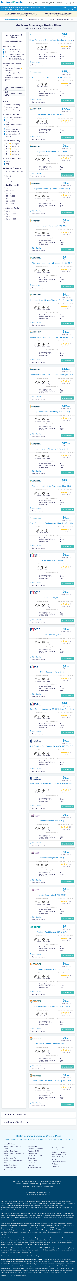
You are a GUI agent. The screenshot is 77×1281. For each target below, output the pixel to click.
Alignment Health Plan (14, 117)
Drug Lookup (13, 93)
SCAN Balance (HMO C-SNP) (52, 672)
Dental (8, 176)
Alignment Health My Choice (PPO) (52, 114)
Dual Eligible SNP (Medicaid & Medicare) (16, 58)
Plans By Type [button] (47, 3)
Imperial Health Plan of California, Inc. (14, 125)
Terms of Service (37, 1187)
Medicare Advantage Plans (13, 19)
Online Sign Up (67, 63)
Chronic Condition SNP (17, 54)
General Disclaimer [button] (14, 1114)
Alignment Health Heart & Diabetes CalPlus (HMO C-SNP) (52, 374)
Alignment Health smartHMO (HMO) (52, 226)
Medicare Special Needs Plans (51, 1184)
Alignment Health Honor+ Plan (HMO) (52, 151)
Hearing (9, 181)
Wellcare (9, 136)
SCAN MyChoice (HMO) (52, 635)
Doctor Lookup (14, 87)
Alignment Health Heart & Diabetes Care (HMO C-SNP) (52, 300)
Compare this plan (38, 65)
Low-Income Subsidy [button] (15, 1122)
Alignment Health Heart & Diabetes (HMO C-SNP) (52, 263)
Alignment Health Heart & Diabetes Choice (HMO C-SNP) (52, 337)
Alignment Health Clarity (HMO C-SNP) (52, 449)
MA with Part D (14, 49)
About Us (26, 1187)
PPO (7, 164)
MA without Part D (15, 52)
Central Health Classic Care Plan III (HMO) (52, 969)
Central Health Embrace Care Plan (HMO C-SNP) (52, 1043)
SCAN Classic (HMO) (52, 597)
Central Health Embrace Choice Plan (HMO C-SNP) (52, 1081)
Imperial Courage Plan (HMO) (52, 858)
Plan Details (35, 62)
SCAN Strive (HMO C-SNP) (52, 560)
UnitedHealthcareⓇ (13, 134)
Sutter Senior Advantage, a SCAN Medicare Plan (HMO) (52, 709)
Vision (8, 178)
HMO (8, 162)
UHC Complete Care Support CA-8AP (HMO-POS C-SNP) (52, 746)
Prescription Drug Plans (35, 19)
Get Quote (33, 3)
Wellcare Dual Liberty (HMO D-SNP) (52, 932)
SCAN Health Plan (12, 132)
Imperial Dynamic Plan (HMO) (52, 820)
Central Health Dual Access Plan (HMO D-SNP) (52, 1006)
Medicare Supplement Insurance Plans (61, 19)
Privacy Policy (48, 1187)
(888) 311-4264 (69, 7)
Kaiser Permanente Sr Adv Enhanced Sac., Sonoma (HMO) (52, 77)
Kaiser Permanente (13, 129)
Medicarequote (12, 2)
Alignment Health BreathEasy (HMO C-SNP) (52, 412)
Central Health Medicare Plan (14, 121)
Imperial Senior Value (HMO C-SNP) (52, 895)
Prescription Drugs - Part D (15, 172)
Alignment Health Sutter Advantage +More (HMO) (52, 486)
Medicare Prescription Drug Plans (51, 1181)
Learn (59, 3)
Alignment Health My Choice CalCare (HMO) (52, 188)
